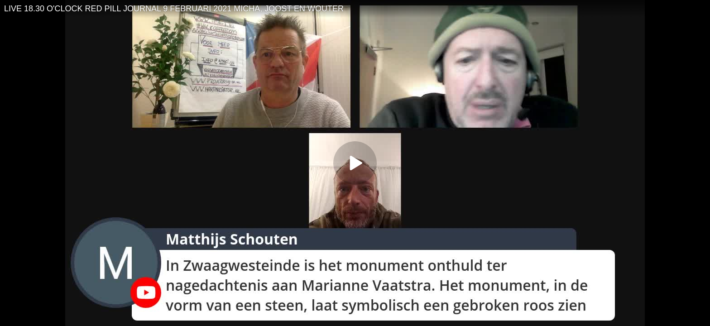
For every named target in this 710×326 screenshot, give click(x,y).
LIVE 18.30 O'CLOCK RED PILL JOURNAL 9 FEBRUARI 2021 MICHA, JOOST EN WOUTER (174, 8)
